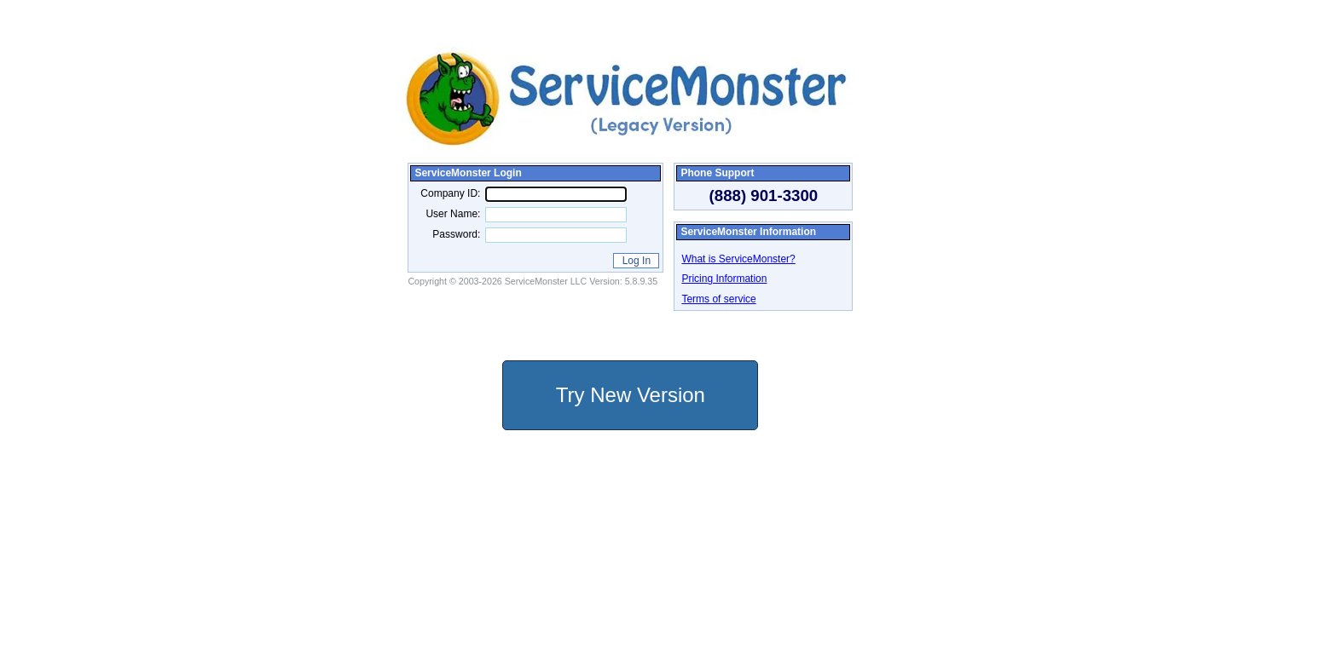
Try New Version (630, 394)
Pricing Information (724, 279)
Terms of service (718, 299)
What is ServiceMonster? (738, 259)
